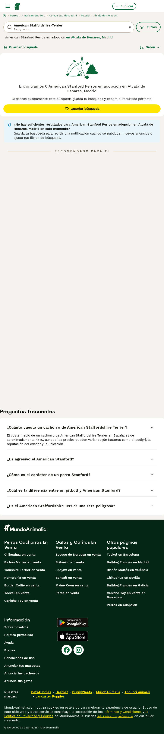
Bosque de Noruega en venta (78, 555)
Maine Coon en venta (72, 585)
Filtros (148, 27)
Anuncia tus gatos (18, 681)
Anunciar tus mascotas (22, 666)
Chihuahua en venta (19, 555)
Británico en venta (70, 562)
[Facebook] (67, 650)
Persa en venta (67, 593)
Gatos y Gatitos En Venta (76, 545)
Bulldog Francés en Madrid (128, 562)
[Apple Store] (73, 636)
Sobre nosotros (16, 627)
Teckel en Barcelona (123, 555)
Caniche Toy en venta (21, 601)
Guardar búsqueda (21, 47)
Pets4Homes (41, 692)
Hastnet (62, 692)
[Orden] (150, 47)
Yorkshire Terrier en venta (24, 570)
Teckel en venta (16, 593)
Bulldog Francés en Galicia (128, 585)
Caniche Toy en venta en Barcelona (126, 595)
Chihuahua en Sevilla (123, 578)
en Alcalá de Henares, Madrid (89, 37)
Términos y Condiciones (123, 712)
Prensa (9, 650)
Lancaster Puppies (49, 696)
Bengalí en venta (69, 578)
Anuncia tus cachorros (21, 673)
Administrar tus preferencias (115, 716)
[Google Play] (72, 622)
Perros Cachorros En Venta (26, 545)
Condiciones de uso (19, 658)
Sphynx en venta (69, 570)
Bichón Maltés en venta (22, 562)
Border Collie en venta (22, 585)
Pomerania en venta (20, 578)
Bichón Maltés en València (127, 570)
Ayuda (9, 643)
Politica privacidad (18, 635)
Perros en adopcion (122, 605)
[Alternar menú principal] (7, 6)
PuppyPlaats (82, 692)
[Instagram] (78, 650)
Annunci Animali (137, 692)
